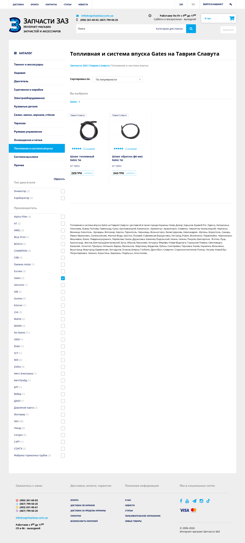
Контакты (51, 4)
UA (181, 4)
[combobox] (117, 79)
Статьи (68, 4)
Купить (88, 173)
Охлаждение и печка (28, 139)
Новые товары (133, 521)
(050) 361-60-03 (89, 20)
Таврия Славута (77, 115)
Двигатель (21, 81)
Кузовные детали (26, 106)
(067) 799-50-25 (109, 20)
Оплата (35, 4)
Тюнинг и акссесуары (28, 64)
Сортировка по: (80, 79)
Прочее (19, 165)
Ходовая (19, 72)
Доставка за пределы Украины (88, 510)
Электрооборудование (29, 98)
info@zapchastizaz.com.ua (97, 15)
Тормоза (20, 123)
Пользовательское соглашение (143, 515)
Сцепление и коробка (28, 89)
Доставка (18, 4)
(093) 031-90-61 (29, 507)
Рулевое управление (28, 131)
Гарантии (75, 515)
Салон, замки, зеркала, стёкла (34, 114)
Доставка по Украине (82, 505)
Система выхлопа (26, 156)
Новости (83, 4)
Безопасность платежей (84, 521)
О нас (128, 500)
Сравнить (228, 29)
